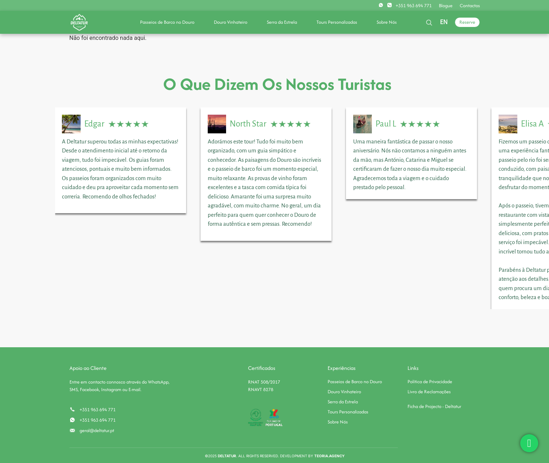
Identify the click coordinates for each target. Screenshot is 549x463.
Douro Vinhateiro (230, 22)
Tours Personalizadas (336, 22)
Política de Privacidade (430, 381)
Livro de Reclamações (429, 391)
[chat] (529, 443)
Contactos (470, 5)
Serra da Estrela (282, 22)
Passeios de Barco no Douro (167, 22)
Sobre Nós (387, 22)
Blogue (446, 5)
